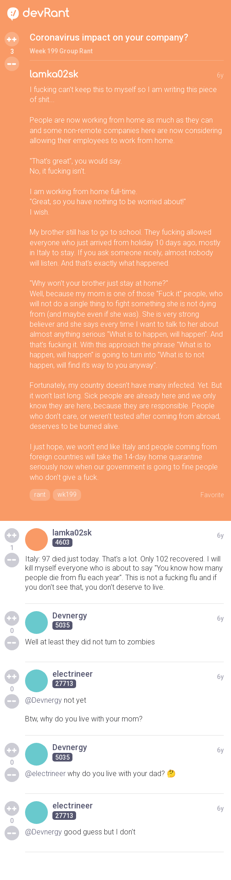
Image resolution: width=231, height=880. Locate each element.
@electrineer (45, 773)
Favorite (212, 495)
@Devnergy (43, 700)
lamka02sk (54, 74)
